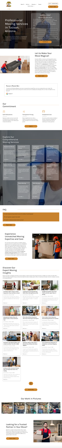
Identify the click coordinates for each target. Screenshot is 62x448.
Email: (47, 31)
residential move (45, 64)
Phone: (34, 31)
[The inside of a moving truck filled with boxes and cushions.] (31, 408)
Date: (34, 35)
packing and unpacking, (13, 252)
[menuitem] (22, 4)
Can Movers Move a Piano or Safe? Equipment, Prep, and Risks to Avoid (11, 292)
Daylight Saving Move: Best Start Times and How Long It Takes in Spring (49, 293)
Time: (47, 35)
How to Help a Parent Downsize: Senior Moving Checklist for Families (50, 318)
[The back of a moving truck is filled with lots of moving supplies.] (55, 408)
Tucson (36, 67)
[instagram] (9, 9)
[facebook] (8, 9)
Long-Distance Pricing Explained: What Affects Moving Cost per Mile (30, 292)
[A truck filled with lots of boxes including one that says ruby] (7, 408)
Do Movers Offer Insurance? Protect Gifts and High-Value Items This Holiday (11, 369)
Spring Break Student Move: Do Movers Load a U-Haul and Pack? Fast (10, 318)
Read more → (5, 328)
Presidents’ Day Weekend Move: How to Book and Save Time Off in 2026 (11, 343)
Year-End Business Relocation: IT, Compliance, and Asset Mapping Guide (49, 344)
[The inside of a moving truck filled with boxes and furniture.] (43, 408)
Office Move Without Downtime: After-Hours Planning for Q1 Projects (31, 318)
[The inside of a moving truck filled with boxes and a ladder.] (19, 408)
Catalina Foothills (42, 67)
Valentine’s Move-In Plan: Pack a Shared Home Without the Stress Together (30, 344)
